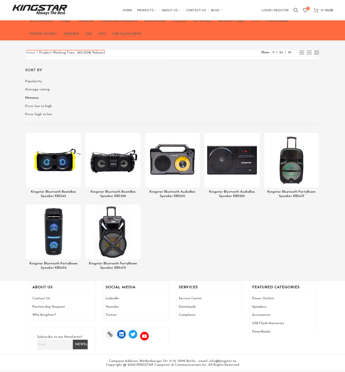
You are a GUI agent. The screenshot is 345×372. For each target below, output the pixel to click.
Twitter (111, 315)
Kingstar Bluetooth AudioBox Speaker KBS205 (232, 194)
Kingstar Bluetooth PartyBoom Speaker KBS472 (113, 266)
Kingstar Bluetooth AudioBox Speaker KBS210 (172, 194)
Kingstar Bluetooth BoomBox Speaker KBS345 (53, 194)
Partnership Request (48, 307)
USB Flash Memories (268, 323)
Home (30, 53)
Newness (32, 98)
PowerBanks (261, 332)
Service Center (190, 298)
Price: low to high (38, 106)
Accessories (261, 315)
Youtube (112, 307)
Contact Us (41, 298)
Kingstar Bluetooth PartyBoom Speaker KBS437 (291, 194)
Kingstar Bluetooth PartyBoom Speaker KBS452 (53, 266)
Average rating (37, 89)
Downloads (187, 307)
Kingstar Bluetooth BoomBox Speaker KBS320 (113, 194)
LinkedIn (112, 298)
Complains (187, 315)
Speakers (259, 307)
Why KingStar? (44, 315)
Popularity (33, 81)
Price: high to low (38, 114)
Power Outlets (263, 298)
